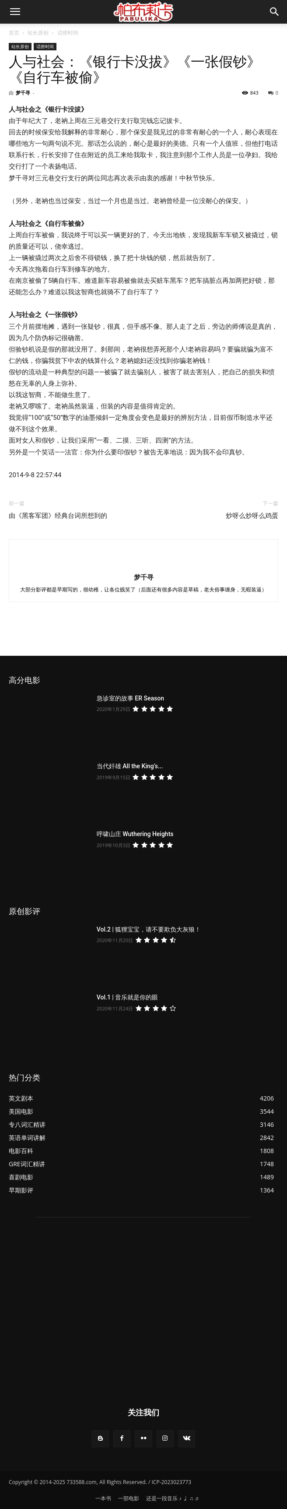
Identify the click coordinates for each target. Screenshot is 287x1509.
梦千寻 (23, 92)
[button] (274, 12)
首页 (14, 32)
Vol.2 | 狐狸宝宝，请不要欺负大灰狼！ (149, 929)
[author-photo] (143, 562)
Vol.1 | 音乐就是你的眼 (127, 997)
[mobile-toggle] (15, 12)
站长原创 (38, 32)
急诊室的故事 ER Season (130, 698)
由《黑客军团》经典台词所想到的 (58, 516)
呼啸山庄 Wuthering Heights (135, 833)
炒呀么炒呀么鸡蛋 (252, 516)
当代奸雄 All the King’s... (130, 766)
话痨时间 (67, 32)
